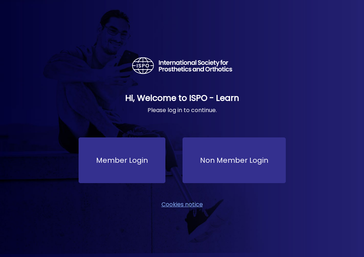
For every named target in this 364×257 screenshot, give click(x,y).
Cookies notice (182, 204)
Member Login (122, 160)
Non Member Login (234, 160)
